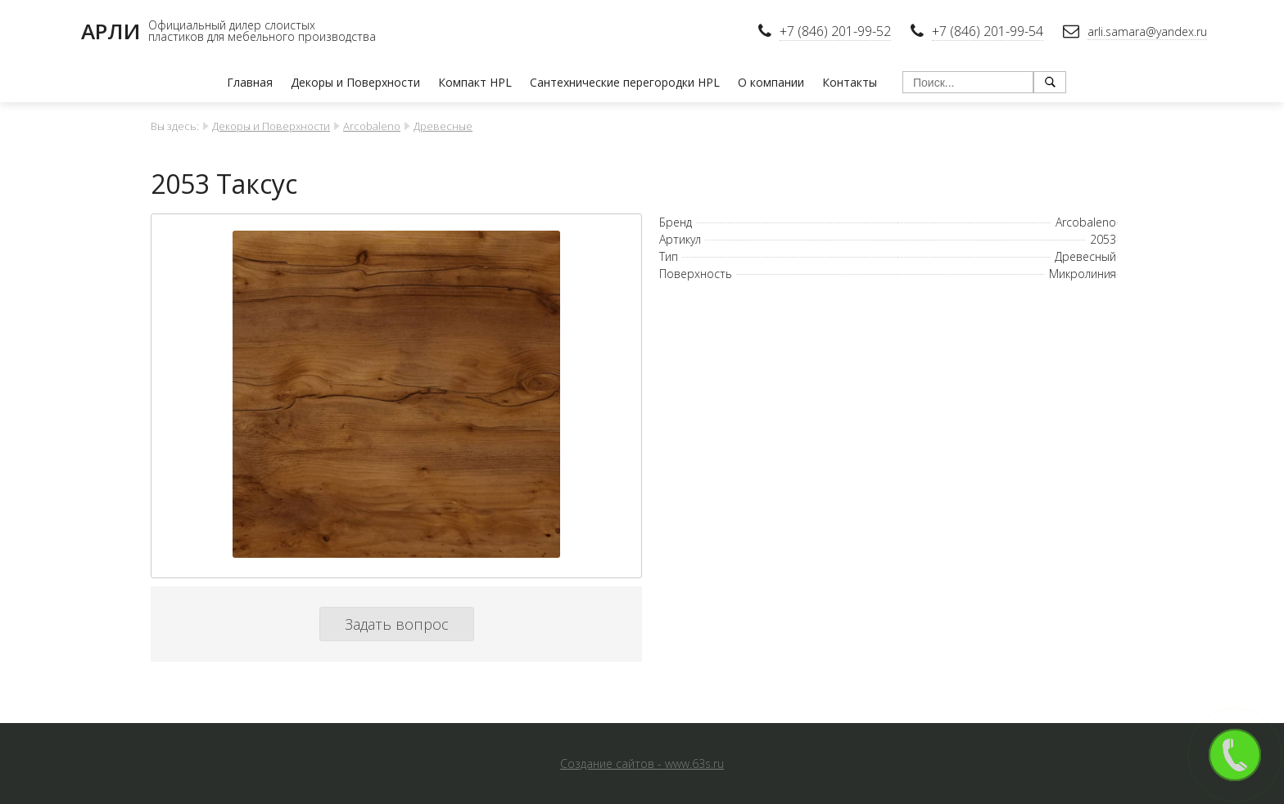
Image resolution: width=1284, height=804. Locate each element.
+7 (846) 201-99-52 (835, 31)
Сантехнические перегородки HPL (625, 82)
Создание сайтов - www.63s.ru (642, 763)
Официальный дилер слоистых (231, 25)
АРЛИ (110, 31)
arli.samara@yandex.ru (1147, 31)
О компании (771, 82)
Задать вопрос (397, 624)
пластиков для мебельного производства (262, 36)
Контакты (849, 82)
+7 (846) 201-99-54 (987, 31)
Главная (250, 82)
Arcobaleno (371, 126)
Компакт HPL (475, 82)
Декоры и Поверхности (355, 82)
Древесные (443, 126)
